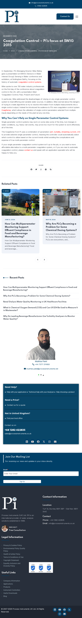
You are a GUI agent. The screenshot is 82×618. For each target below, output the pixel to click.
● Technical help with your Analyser (40, 392)
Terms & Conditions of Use (13, 557)
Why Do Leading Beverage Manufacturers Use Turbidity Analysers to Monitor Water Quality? (39, 317)
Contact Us (65, 16)
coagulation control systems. (30, 82)
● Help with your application (15, 392)
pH (52, 132)
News (13, 51)
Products (6, 587)
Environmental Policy (11, 548)
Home (5, 51)
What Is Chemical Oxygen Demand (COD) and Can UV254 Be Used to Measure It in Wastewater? (40, 309)
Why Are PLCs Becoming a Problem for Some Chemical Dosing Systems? (61, 227)
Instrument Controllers (11, 590)
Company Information (11, 581)
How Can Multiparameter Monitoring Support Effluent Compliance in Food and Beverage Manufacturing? (20, 230)
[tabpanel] (41, 350)
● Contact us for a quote (15, 405)
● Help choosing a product (64, 392)
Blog (5, 596)
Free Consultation (17, 530)
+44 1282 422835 (57, 520)
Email (5, 470)
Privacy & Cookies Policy (12, 545)
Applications (8, 584)
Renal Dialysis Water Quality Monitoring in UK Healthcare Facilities (35, 302)
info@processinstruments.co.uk (41, 3)
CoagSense (6, 110)
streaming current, (69, 132)
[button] (37, 259)
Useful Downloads (10, 593)
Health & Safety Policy (11, 554)
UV (78, 132)
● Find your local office (13, 418)
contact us (28, 150)
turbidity (57, 132)
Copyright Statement (11, 560)
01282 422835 (41, 6)
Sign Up (22, 481)
